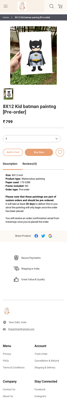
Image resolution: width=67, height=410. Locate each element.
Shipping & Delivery (44, 367)
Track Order (41, 354)
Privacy (7, 354)
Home (6, 17)
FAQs (6, 361)
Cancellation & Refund (46, 361)
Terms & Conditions (13, 367)
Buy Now (39, 152)
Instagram (40, 396)
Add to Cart (13, 152)
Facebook (39, 389)
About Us (8, 396)
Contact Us (9, 389)
